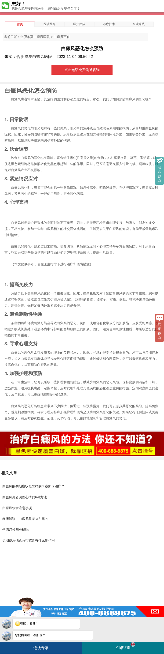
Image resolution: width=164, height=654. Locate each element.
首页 (20, 24)
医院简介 (50, 24)
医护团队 (79, 24)
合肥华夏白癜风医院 (35, 37)
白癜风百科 (62, 37)
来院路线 (139, 24)
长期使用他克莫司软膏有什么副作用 (28, 540)
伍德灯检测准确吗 (15, 529)
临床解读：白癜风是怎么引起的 (25, 519)
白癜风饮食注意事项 (17, 508)
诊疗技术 (109, 24)
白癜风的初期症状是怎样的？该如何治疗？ (33, 486)
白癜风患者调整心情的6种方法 (24, 497)
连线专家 (40, 648)
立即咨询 (125, 646)
